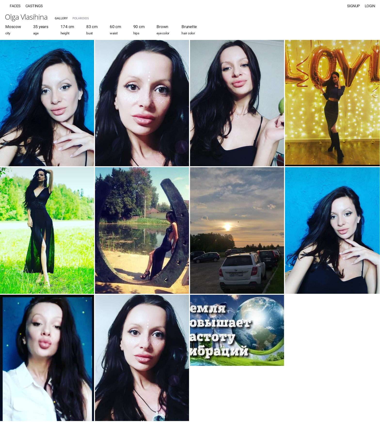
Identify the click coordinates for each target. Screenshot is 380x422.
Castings (34, 6)
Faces (15, 6)
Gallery (61, 18)
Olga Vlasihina (26, 17)
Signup (353, 6)
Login (370, 6)
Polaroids (80, 18)
